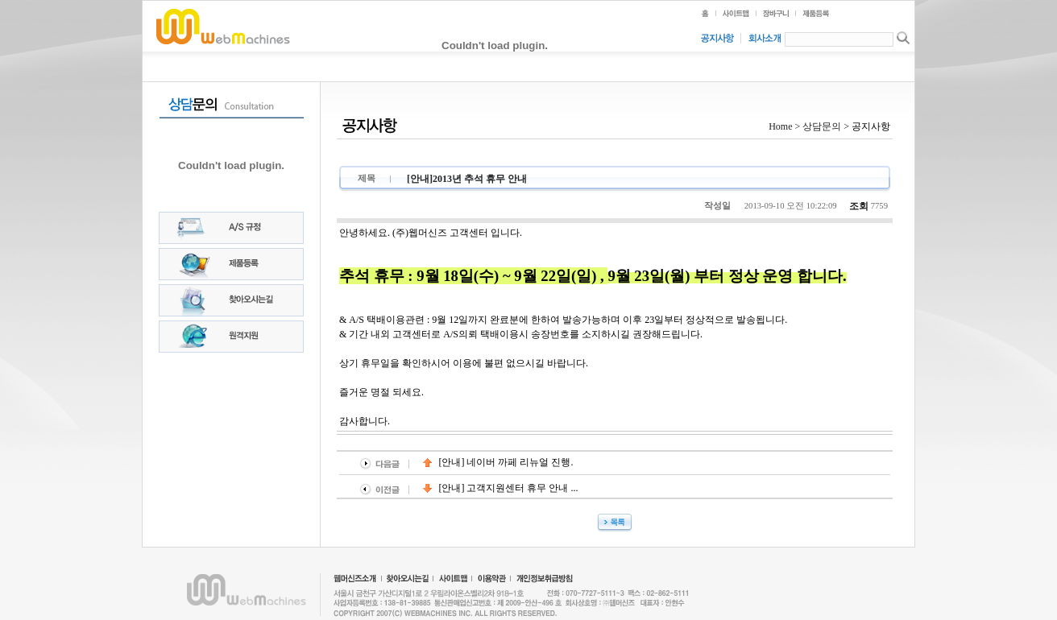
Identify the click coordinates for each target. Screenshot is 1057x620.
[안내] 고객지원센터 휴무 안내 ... (500, 488)
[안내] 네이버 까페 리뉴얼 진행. (498, 462)
